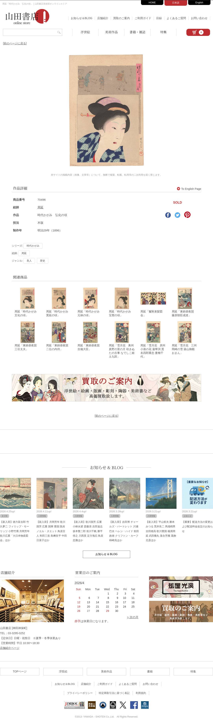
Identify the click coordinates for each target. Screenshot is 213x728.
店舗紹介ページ (9, 649)
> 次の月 (132, 619)
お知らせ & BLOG (106, 469)
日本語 (175, 2)
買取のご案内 (121, 18)
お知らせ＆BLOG (81, 18)
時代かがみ (33, 245)
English (199, 2)
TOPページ (20, 673)
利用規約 (141, 695)
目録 (159, 18)
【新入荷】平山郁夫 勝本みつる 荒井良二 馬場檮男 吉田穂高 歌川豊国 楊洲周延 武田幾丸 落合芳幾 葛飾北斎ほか (161, 533)
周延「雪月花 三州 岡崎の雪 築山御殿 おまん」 (184, 351)
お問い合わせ (199, 18)
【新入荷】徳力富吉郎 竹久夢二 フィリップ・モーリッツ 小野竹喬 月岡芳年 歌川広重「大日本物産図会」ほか (15, 533)
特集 (163, 32)
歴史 (42, 260)
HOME (152, 2)
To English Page (189, 188)
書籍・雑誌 (137, 32)
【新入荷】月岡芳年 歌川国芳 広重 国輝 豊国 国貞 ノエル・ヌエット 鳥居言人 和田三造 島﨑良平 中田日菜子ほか (51, 533)
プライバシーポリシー (80, 695)
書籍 (150, 673)
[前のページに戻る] (15, 43)
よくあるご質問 (176, 18)
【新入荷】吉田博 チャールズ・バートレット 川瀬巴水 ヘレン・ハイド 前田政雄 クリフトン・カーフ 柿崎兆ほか (124, 533)
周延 (40, 207)
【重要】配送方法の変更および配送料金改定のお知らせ (197, 528)
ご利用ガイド (143, 18)
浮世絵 (85, 32)
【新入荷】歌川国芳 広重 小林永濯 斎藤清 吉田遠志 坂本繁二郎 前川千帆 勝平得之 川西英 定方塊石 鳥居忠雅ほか (88, 533)
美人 (29, 260)
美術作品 (111, 32)
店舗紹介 (102, 18)
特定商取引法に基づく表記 (114, 695)
